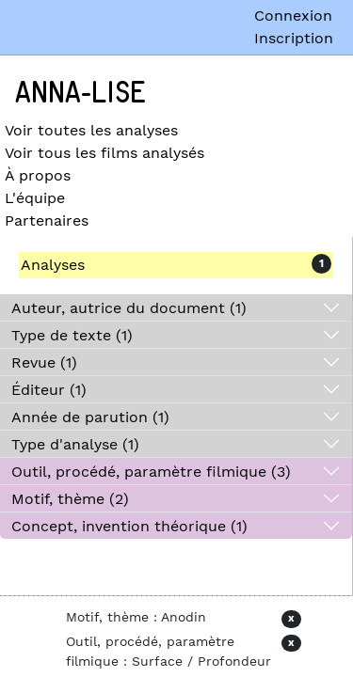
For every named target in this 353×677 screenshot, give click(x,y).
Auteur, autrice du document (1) (129, 308)
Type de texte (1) (72, 335)
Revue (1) (44, 362)
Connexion (293, 15)
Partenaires (46, 220)
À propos (38, 175)
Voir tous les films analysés (104, 153)
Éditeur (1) (49, 390)
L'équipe (35, 198)
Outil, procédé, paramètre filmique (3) (151, 471)
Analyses (53, 265)
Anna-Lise (80, 93)
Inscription (293, 38)
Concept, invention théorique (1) (129, 526)
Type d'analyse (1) (75, 444)
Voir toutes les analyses (91, 130)
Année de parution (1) (90, 417)
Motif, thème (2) (70, 499)
